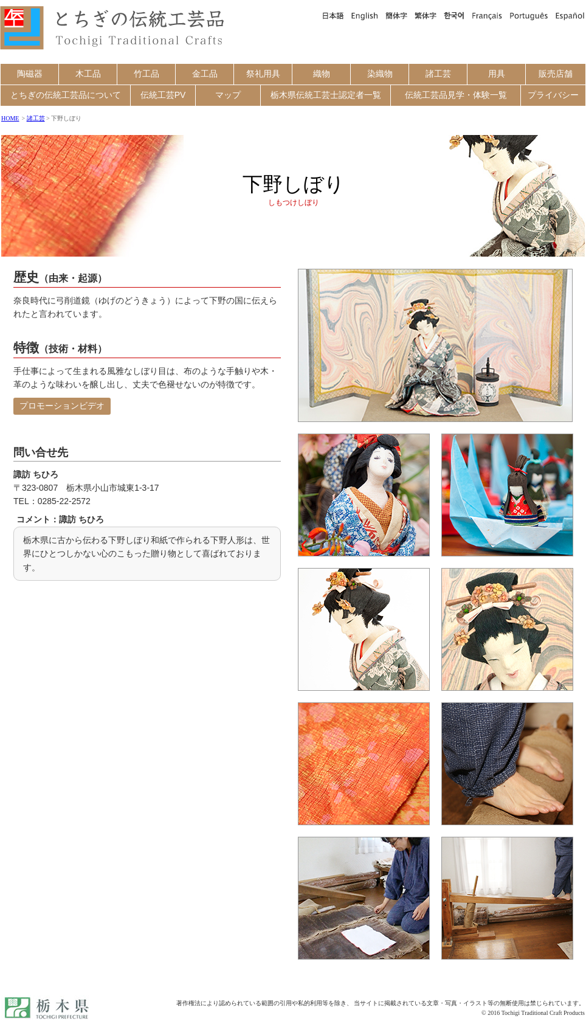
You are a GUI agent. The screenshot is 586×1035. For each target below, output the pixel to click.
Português (528, 15)
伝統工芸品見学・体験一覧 (456, 95)
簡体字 (396, 15)
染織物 (380, 73)
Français (487, 15)
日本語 (332, 15)
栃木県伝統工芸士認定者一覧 (326, 95)
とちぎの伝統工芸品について (65, 95)
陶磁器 (30, 73)
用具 (496, 73)
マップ (228, 95)
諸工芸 (438, 73)
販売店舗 (556, 73)
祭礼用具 (263, 73)
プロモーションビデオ (62, 405)
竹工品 (146, 73)
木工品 (88, 73)
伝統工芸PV (163, 95)
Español (568, 15)
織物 (321, 73)
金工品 (205, 73)
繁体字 (425, 15)
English (365, 15)
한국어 (454, 15)
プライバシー (553, 95)
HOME (10, 118)
